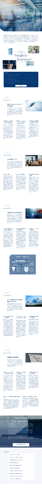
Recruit (30, 1)
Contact (35, 1)
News (26, 1)
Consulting (9, 1)
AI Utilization (15, 1)
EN (40, 1)
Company (21, 1)
